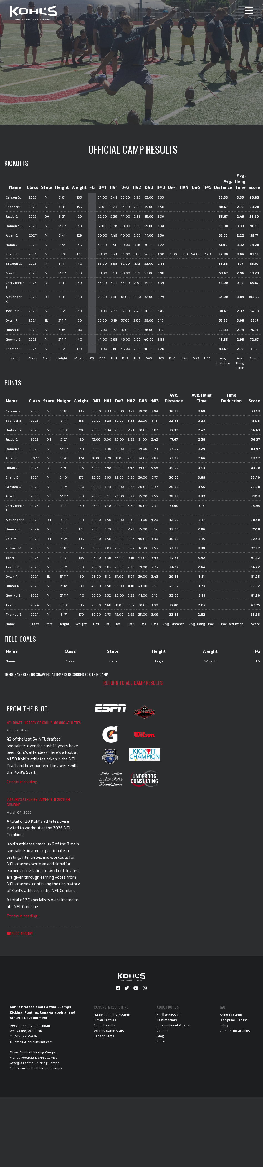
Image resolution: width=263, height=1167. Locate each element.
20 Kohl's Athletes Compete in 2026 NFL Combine (39, 802)
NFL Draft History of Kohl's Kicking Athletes (44, 723)
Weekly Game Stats (109, 1030)
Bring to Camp (231, 1014)
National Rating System (112, 1014)
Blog (160, 1036)
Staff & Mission (169, 1014)
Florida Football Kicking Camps (34, 1057)
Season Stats (104, 1036)
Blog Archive (20, 933)
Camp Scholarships (235, 1030)
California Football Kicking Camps (36, 1068)
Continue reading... (23, 781)
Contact (162, 1030)
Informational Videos (173, 1025)
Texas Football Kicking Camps (33, 1052)
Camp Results (104, 1025)
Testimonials (167, 1020)
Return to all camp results (133, 682)
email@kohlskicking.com (33, 1041)
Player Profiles (105, 1020)
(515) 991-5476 (25, 1036)
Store (161, 1041)
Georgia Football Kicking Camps (34, 1063)
